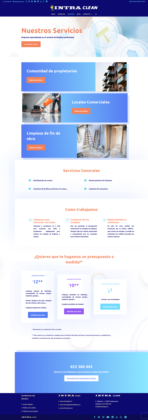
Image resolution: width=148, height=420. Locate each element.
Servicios (71, 14)
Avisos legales (28, 404)
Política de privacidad (30, 411)
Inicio (53, 14)
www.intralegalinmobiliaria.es (70, 405)
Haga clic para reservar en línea (137, 1)
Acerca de (61, 14)
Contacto (86, 14)
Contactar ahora (31, 44)
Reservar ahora (35, 80)
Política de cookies (29, 408)
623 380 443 (8, 1)
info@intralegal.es (101, 407)
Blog (79, 14)
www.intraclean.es (66, 408)
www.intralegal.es (66, 401)
